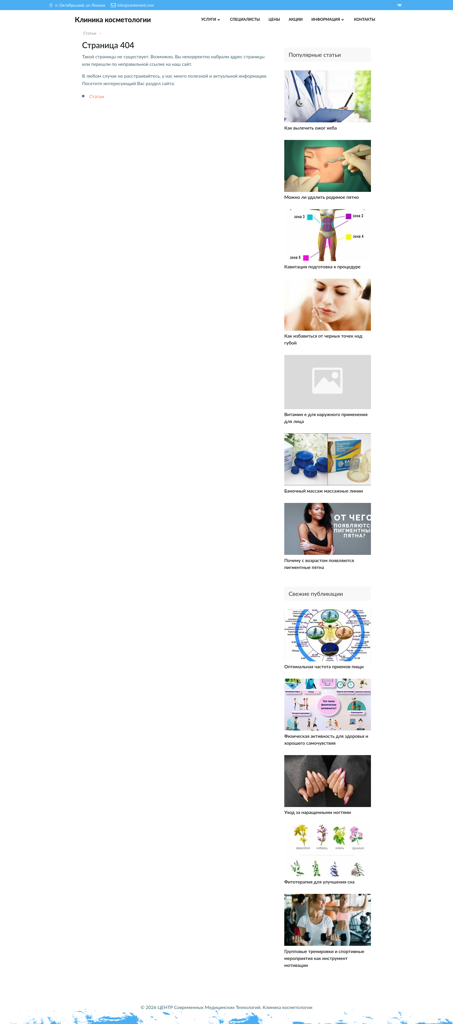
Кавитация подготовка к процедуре (322, 266)
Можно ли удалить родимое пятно (321, 197)
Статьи (96, 96)
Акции (295, 19)
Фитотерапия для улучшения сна (319, 881)
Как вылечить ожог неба (310, 127)
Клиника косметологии (113, 19)
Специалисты (245, 19)
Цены (274, 19)
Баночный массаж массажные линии (323, 490)
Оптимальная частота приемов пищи (324, 666)
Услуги (211, 19)
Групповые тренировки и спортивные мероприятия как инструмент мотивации (324, 958)
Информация (328, 19)
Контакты (364, 19)
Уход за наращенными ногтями (317, 812)
